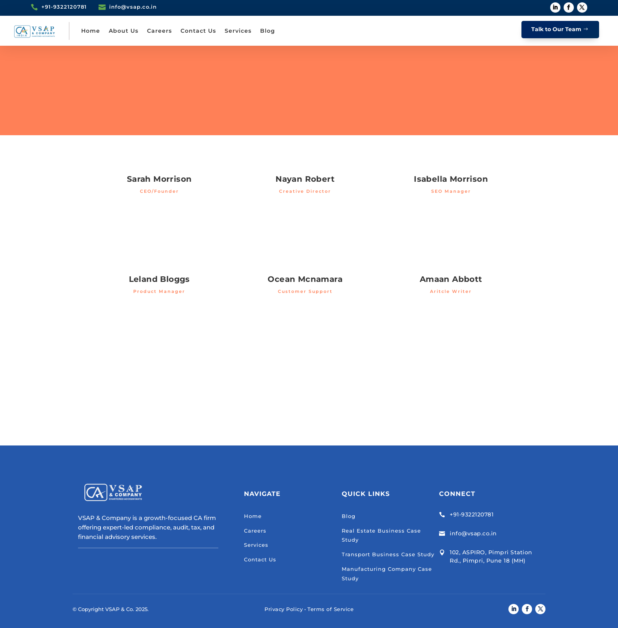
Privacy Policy (283, 609)
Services (238, 30)
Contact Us (198, 30)
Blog (267, 30)
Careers (159, 30)
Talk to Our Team (556, 29)
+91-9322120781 (471, 514)
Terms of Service (330, 609)
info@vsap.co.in (473, 533)
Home (90, 30)
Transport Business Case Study (388, 554)
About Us (123, 30)
